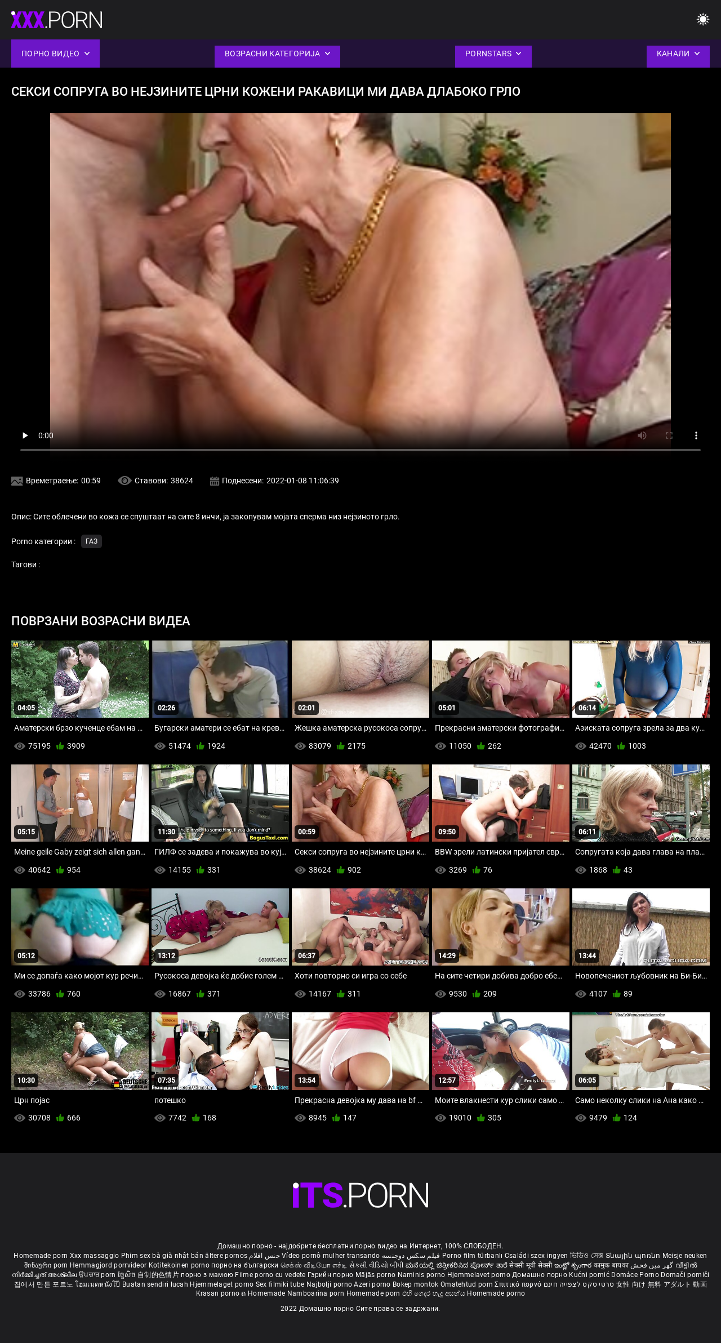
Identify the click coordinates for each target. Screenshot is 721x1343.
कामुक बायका (612, 1265)
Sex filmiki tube (280, 1284)
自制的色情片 (159, 1275)
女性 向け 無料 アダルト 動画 (661, 1284)
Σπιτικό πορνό (519, 1284)
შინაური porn (47, 1265)
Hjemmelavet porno (479, 1275)
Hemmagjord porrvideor (109, 1265)
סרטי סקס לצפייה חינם (579, 1284)
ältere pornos (226, 1256)
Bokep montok (416, 1284)
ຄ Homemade (264, 1293)
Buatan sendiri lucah (156, 1284)
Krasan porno (219, 1293)
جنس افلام (264, 1256)
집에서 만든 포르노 (44, 1284)
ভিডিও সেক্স (587, 1256)
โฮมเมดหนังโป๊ (98, 1284)
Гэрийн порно (331, 1275)
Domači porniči (685, 1275)
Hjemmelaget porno (222, 1284)
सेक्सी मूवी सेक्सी (530, 1265)
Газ (91, 541)
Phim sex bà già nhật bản (162, 1256)
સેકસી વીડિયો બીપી (376, 1265)
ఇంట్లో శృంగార (574, 1265)
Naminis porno (422, 1275)
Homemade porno (496, 1293)
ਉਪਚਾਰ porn (98, 1275)
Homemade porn (41, 1256)
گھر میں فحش (652, 1265)
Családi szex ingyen (536, 1256)
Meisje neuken (684, 1256)
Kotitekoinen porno (180, 1265)
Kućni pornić (590, 1275)
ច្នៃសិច (127, 1275)
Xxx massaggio (94, 1256)
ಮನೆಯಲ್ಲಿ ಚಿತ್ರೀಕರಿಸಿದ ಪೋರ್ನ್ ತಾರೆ (457, 1265)
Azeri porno (373, 1284)
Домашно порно (540, 1275)
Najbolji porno (329, 1284)
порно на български (244, 1265)
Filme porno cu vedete (270, 1275)
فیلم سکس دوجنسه (411, 1256)
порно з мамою (207, 1275)
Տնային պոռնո (634, 1256)
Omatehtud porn (467, 1284)
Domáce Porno (636, 1275)
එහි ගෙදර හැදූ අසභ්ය (435, 1293)
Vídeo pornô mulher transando (331, 1256)
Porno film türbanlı (472, 1256)
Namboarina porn (316, 1293)
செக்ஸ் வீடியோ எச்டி (314, 1265)
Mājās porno (376, 1275)
